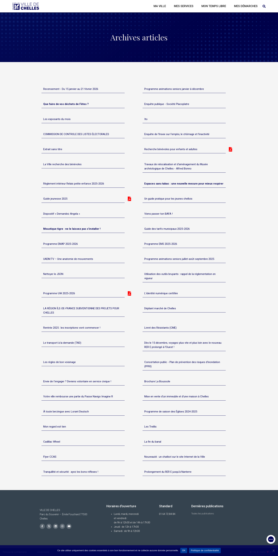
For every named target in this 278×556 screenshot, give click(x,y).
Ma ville (160, 6)
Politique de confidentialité (205, 550)
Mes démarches (246, 6)
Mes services (183, 6)
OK (183, 550)
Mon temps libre (213, 6)
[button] (270, 538)
